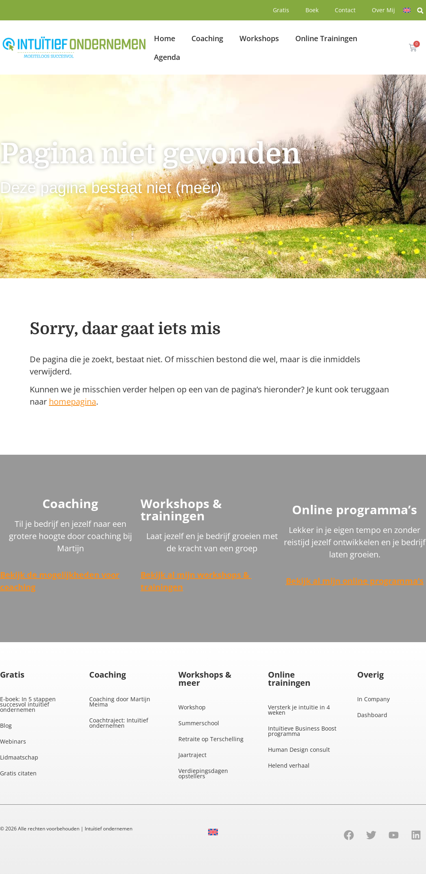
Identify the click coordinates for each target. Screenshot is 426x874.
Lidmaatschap (19, 757)
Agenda (167, 57)
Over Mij (383, 10)
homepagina (72, 401)
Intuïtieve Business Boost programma (302, 731)
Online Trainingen (326, 38)
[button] (420, 10)
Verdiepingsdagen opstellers (203, 773)
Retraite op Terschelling (211, 739)
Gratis (281, 10)
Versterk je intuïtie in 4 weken (299, 709)
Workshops (259, 38)
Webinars (13, 741)
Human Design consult (299, 749)
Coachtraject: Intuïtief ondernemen (118, 722)
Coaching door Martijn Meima (119, 701)
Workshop (192, 707)
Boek (311, 10)
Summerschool (198, 723)
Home (164, 38)
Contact (345, 10)
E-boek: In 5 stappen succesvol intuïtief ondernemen (28, 704)
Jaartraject (192, 755)
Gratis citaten (18, 773)
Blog (6, 725)
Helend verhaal (289, 765)
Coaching (207, 38)
